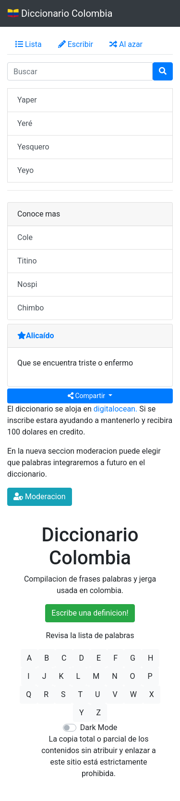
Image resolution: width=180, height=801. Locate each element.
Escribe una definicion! (89, 613)
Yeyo (25, 170)
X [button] (151, 694)
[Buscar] (163, 71)
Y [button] (81, 712)
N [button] (114, 676)
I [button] (28, 676)
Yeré (24, 123)
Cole (25, 237)
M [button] (96, 676)
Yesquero (33, 146)
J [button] (44, 676)
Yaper (27, 99)
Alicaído (35, 335)
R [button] (46, 694)
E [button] (98, 658)
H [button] (150, 658)
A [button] (29, 658)
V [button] (114, 694)
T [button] (80, 694)
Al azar (126, 44)
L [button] (78, 676)
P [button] (150, 676)
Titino (27, 260)
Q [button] (28, 694)
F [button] (115, 658)
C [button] (63, 658)
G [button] (132, 658)
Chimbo (30, 307)
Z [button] (98, 712)
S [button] (63, 694)
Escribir (75, 44)
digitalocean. (115, 408)
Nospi (27, 284)
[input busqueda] (80, 71)
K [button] (61, 676)
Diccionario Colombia (60, 13)
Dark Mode (98, 727)
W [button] (133, 694)
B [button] (46, 658)
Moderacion (39, 496)
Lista (28, 44)
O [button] (132, 676)
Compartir (87, 396)
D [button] (81, 658)
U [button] (97, 694)
